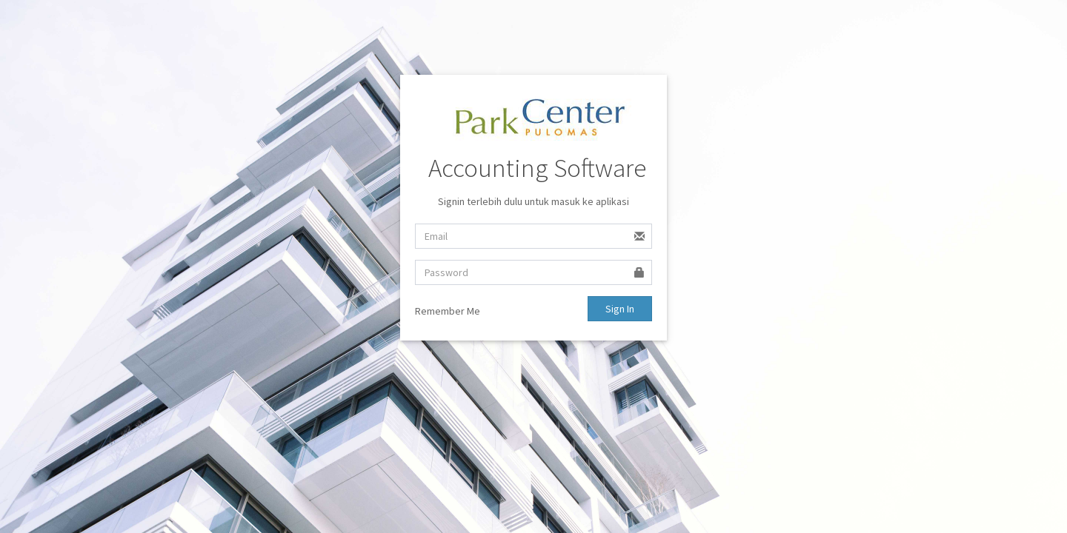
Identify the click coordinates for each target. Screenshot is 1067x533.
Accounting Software (537, 168)
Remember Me (447, 311)
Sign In (619, 308)
